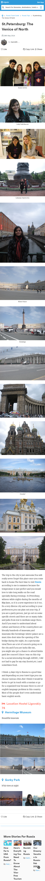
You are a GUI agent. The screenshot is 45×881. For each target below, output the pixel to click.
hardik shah (30, 858)
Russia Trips (26, 15)
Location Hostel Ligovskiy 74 (21, 706)
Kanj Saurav (10, 864)
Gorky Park (11, 779)
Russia (38, 582)
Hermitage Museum (16, 712)
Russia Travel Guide (12, 15)
